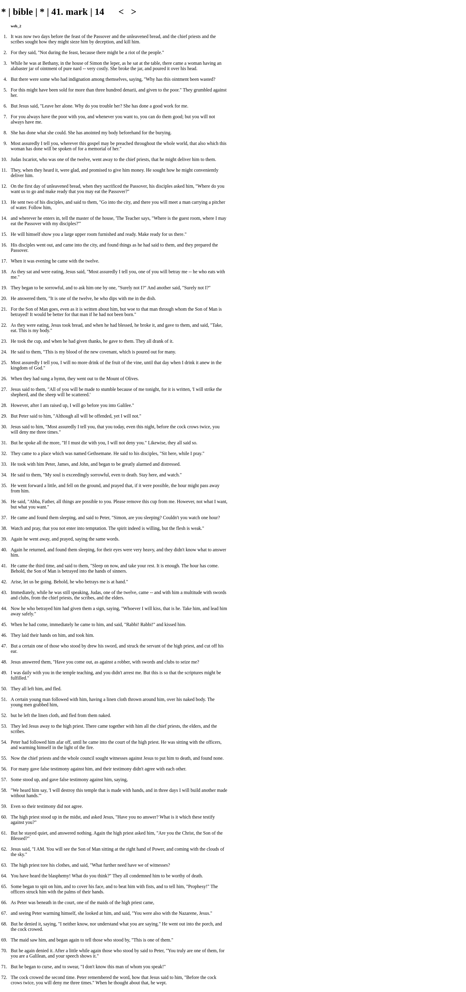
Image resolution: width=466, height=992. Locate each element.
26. (4, 378)
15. (4, 234)
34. (4, 474)
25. (4, 362)
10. (4, 159)
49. (4, 672)
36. (4, 501)
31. (4, 442)
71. (4, 966)
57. (4, 779)
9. (5, 143)
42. (4, 581)
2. (5, 52)
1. (5, 36)
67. (4, 913)
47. (4, 645)
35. (4, 485)
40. (4, 549)
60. (4, 816)
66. (4, 902)
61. (4, 832)
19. (4, 287)
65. (4, 886)
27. (4, 389)
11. (4, 170)
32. (4, 453)
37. (4, 517)
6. (5, 105)
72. (4, 977)
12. (4, 186)
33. (4, 464)
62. (4, 849)
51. (4, 699)
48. (4, 661)
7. (5, 116)
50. (4, 688)
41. (4, 565)
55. (4, 758)
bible (23, 11)
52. (4, 715)
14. (4, 218)
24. (4, 351)
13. (4, 202)
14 (99, 11)
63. (4, 865)
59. (4, 806)
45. (4, 624)
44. (4, 608)
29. (4, 415)
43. (4, 592)
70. (4, 950)
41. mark (69, 11)
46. (4, 635)
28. (4, 405)
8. (5, 132)
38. (4, 528)
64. (4, 875)
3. (5, 63)
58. (4, 790)
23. (4, 341)
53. (4, 726)
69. (4, 939)
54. (4, 742)
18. (4, 271)
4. (5, 79)
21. (4, 309)
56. (4, 768)
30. (4, 426)
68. (4, 923)
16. (4, 244)
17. (4, 260)
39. (4, 538)
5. (5, 89)
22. (4, 325)
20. (4, 298)
